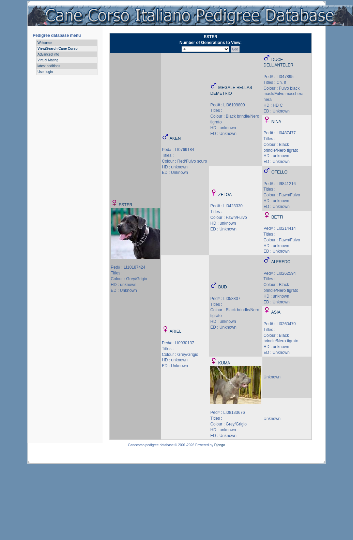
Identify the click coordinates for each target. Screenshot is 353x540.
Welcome (44, 43)
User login (45, 72)
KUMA (224, 363)
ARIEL (176, 331)
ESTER (125, 204)
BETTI (277, 217)
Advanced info (48, 54)
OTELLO (280, 172)
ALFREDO (281, 261)
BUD (222, 287)
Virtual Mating (47, 60)
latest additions (48, 66)
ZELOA (225, 194)
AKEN (175, 138)
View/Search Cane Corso (57, 48)
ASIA (275, 312)
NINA (276, 121)
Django (219, 445)
